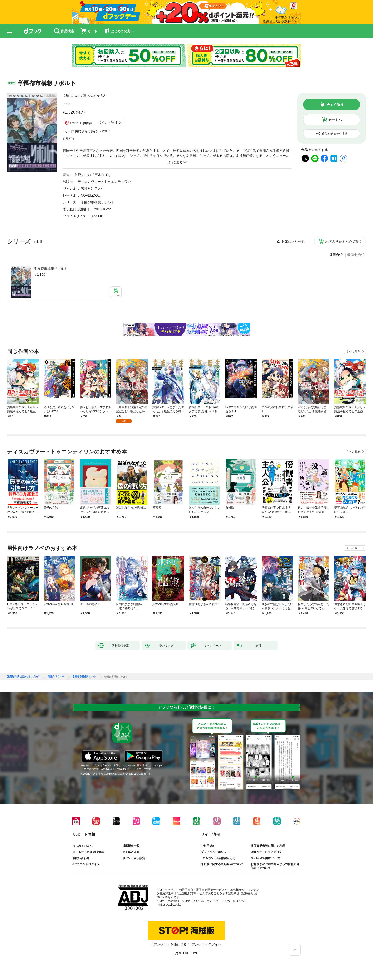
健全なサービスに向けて (266, 852)
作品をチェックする (335, 133)
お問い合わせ (80, 858)
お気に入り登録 (293, 241)
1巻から (337, 255)
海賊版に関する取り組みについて (222, 864)
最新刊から (356, 255)
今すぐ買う (335, 104)
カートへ (335, 120)
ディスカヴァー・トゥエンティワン (104, 181)
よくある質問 (130, 852)
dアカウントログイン (86, 864)
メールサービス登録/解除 (88, 852)
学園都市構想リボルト (50, 268)
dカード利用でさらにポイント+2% (85, 131)
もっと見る (353, 351)
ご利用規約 (208, 846)
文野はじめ (71, 95)
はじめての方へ (82, 846)
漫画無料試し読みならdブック (23, 676)
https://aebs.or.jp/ (170, 904)
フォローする (103, 95)
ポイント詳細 (108, 123)
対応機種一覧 (130, 846)
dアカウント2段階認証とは (218, 858)
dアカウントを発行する (169, 944)
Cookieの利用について (265, 858)
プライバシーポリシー (215, 852)
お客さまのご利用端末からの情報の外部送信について (275, 866)
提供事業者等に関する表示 (268, 846)
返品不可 (68, 138)
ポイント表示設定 (133, 858)
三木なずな (91, 95)
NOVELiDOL (90, 195)
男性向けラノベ (92, 188)
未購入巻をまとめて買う (343, 241)
